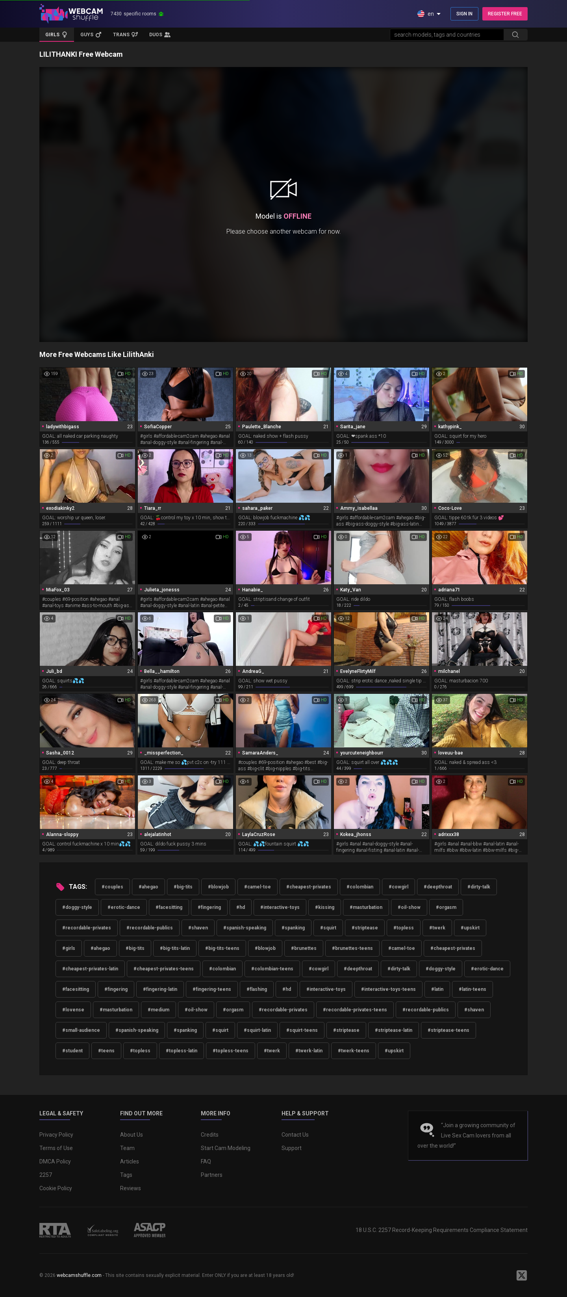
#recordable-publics (149, 928)
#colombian (359, 887)
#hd (240, 907)
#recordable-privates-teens (355, 1010)
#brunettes (304, 948)
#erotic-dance (123, 907)
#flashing (256, 989)
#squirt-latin (257, 1030)
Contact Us (295, 1134)
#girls (68, 948)
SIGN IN (464, 14)
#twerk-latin (308, 1051)
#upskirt (470, 928)
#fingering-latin (160, 989)
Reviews (130, 1188)
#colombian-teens (272, 969)
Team (127, 1148)
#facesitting (169, 907)
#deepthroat (438, 887)
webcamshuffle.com (79, 1275)
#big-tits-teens (222, 948)
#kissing (324, 907)
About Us (131, 1134)
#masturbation (366, 907)
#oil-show (409, 907)
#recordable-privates (86, 928)
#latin (437, 989)
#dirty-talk (478, 887)
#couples (112, 887)
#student (72, 1051)
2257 (45, 1175)
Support (292, 1148)
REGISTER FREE (505, 14)
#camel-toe (257, 887)
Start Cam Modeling (225, 1148)
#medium (158, 1010)
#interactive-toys (280, 907)
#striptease (365, 928)
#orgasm (446, 907)
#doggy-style (77, 907)
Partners (211, 1175)
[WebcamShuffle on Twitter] (522, 1275)
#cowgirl (398, 887)
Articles (129, 1161)
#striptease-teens (448, 1030)
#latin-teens (472, 989)
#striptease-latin (393, 1030)
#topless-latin (181, 1051)
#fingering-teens (212, 989)
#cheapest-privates (308, 887)
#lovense (73, 1010)
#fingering (209, 907)
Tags (126, 1175)
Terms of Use (56, 1148)
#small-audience (81, 1030)
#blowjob (218, 887)
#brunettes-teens (352, 948)
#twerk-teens (353, 1051)
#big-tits (183, 887)
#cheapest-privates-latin (90, 969)
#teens (106, 1051)
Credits (210, 1134)
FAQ (206, 1161)
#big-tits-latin (175, 948)
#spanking (293, 928)
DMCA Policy (55, 1161)
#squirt (328, 928)
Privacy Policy (56, 1134)
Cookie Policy (55, 1188)
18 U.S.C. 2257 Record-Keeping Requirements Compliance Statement (442, 1230)
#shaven (198, 928)
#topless (403, 928)
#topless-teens (230, 1051)
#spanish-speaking (244, 928)
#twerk (437, 928)
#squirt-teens (302, 1030)
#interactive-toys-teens (388, 989)
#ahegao (148, 887)
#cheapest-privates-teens (163, 969)
